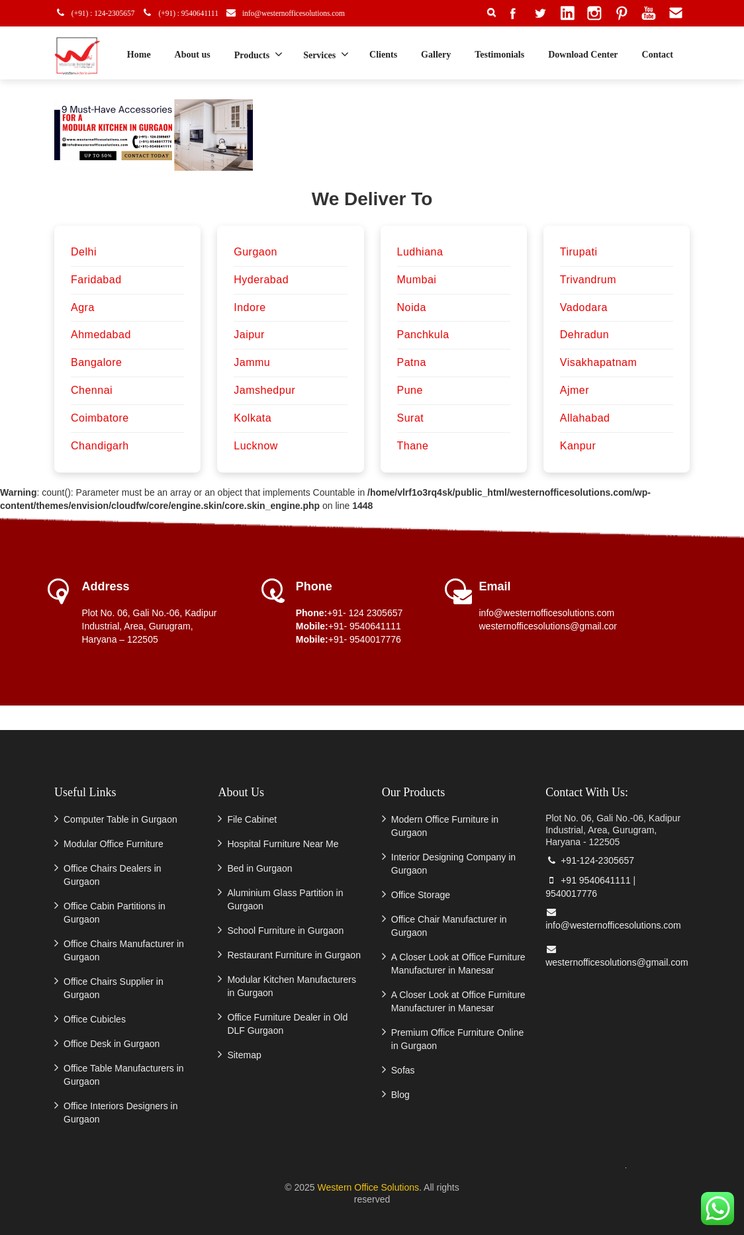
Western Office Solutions (368, 1187)
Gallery (436, 55)
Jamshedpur (264, 390)
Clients (383, 55)
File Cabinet (252, 819)
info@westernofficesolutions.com (300, 13)
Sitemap (244, 1055)
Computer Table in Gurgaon (120, 819)
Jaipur (249, 334)
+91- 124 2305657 (364, 613)
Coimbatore (100, 418)
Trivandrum (588, 279)
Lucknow (256, 445)
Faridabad (96, 279)
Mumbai (417, 279)
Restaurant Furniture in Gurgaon (294, 955)
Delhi (84, 251)
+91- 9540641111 (364, 626)
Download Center (583, 55)
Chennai (92, 390)
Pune (410, 390)
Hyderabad (261, 279)
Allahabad (585, 418)
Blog (400, 1094)
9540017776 (571, 893)
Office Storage (420, 895)
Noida (411, 307)
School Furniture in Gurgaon (285, 930)
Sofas (403, 1070)
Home (139, 55)
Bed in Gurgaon (259, 868)
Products (258, 54)
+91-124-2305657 (589, 860)
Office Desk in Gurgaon (112, 1043)
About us (192, 55)
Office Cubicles (95, 1019)
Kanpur (578, 445)
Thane (413, 445)
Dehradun (584, 334)
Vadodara (584, 307)
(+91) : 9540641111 (188, 13)
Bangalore (96, 362)
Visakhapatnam (598, 362)
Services (326, 54)
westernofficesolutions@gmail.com (550, 626)
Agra (83, 307)
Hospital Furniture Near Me (282, 844)
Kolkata (252, 418)
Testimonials (499, 55)
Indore (249, 307)
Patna (411, 362)
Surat (410, 418)
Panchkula (423, 334)
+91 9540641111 (588, 880)
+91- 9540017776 (364, 639)
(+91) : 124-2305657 (99, 13)
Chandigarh (100, 445)
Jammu (252, 362)
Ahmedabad (101, 334)
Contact (657, 55)
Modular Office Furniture (113, 844)
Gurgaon (255, 251)
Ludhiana (420, 251)
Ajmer (574, 390)
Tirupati (579, 251)
